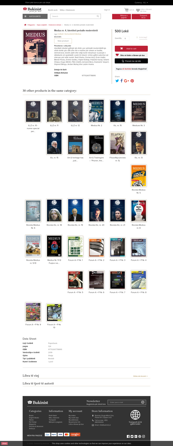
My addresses (73, 420)
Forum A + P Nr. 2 (96, 260)
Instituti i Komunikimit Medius (69, 34)
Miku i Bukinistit (67, 10)
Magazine (32, 424)
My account (75, 411)
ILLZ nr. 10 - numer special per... (33, 128)
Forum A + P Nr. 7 (117, 292)
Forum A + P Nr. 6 (96, 292)
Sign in (107, 10)
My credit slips (74, 418)
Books (31, 415)
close (4, 443)
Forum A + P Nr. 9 (33, 325)
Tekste (31, 420)
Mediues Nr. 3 (138, 125)
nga (55, 34)
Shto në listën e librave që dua (132, 55)
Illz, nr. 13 (139, 158)
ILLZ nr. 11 (54, 125)
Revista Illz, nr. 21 (117, 225)
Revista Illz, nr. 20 (96, 225)
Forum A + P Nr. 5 (75, 292)
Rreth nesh (53, 10)
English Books (34, 418)
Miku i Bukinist (54, 418)
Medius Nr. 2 (96, 125)
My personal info (74, 422)
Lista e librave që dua (76, 424)
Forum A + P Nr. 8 (138, 292)
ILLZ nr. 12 (75, 125)
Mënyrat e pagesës (55, 422)
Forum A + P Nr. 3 (117, 260)
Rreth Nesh (53, 415)
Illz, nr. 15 (118, 125)
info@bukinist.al (105, 425)
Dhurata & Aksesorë (36, 426)
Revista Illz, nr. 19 (75, 225)
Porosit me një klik (133, 61)
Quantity (118, 38)
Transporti (52, 420)
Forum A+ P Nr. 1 (75, 260)
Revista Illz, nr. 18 (54, 225)
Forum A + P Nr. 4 (138, 260)
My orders (72, 415)
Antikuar (32, 429)
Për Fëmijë (32, 422)
